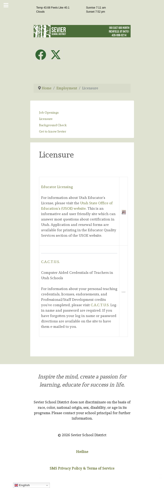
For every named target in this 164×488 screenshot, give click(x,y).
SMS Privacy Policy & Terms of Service (82, 468)
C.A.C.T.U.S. (50, 262)
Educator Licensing (57, 187)
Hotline (82, 452)
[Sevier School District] (82, 30)
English (22, 485)
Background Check (53, 125)
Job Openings (49, 112)
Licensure (46, 119)
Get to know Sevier (52, 131)
